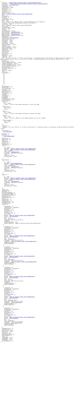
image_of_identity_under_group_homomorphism (19, 16)
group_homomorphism (9, 163)
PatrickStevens (15, 38)
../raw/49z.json (13, 5)
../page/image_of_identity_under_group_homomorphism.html (24, 3)
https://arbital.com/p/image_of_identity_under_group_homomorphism (28, 4)
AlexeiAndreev (14, 45)
